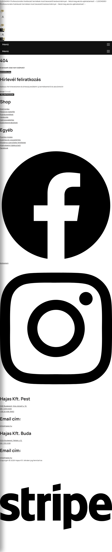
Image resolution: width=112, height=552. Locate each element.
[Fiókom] (3, 17)
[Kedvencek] (1, 12)
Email (2, 91)
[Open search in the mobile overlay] (56, 9)
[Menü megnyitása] (56, 44)
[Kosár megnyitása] (2, 30)
